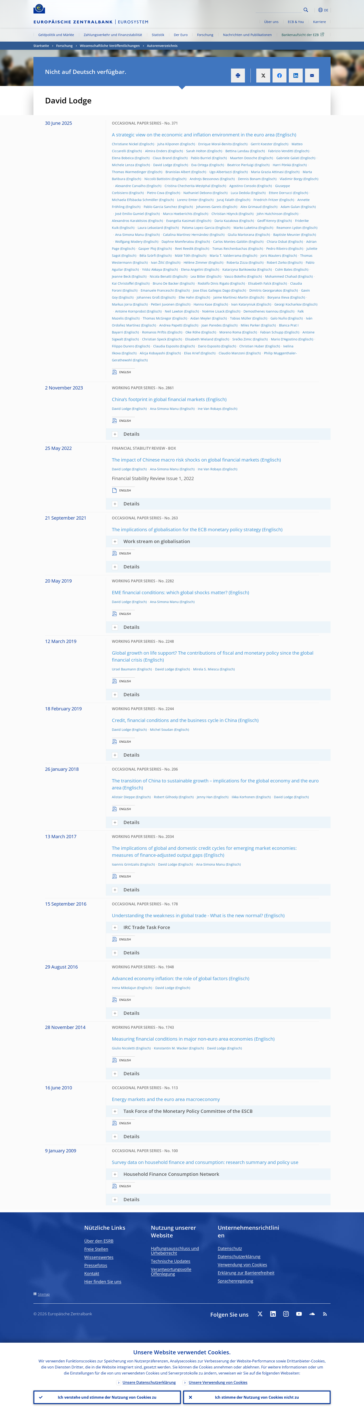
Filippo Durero (123, 346)
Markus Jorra (122, 304)
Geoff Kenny (266, 220)
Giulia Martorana (241, 234)
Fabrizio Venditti (280, 151)
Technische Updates (170, 1261)
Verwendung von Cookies (242, 1264)
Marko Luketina (245, 227)
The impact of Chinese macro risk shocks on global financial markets (185, 460)
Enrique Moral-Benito (215, 144)
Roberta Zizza (237, 262)
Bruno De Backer (166, 283)
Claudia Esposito (166, 346)
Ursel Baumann (124, 669)
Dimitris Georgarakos (265, 290)
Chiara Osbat (277, 241)
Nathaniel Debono (197, 193)
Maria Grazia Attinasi (267, 172)
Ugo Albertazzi (220, 172)
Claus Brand (162, 158)
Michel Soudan (161, 729)
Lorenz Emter (187, 200)
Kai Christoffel (123, 283)
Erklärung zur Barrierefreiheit (246, 1273)
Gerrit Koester (262, 144)
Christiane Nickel (125, 144)
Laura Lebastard (150, 227)
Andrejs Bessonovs (204, 179)
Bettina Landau (237, 151)
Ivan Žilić (158, 262)
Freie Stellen (96, 1249)
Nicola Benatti (161, 276)
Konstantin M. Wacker (171, 1048)
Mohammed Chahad (281, 276)
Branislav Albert (178, 172)
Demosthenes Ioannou (261, 311)
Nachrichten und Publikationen (247, 35)
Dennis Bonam (249, 179)
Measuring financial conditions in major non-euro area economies (182, 1039)
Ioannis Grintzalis (125, 864)
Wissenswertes (99, 1257)
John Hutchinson (270, 213)
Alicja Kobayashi (152, 353)
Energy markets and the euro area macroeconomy (166, 1099)
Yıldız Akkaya (152, 269)
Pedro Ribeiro (276, 248)
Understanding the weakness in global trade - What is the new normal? (187, 915)
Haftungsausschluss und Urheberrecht (175, 1251)
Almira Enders (156, 151)
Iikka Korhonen (243, 797)
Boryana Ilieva (278, 297)
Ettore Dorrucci (280, 193)
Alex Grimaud (251, 206)
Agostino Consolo (242, 186)
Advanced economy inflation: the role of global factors (170, 978)
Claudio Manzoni (232, 353)
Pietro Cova (155, 193)
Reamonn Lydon (289, 227)
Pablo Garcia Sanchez (160, 206)
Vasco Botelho (235, 276)
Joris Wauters (270, 255)
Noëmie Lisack (213, 311)
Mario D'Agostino (284, 339)
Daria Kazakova (226, 220)
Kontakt (91, 1273)
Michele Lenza (123, 165)
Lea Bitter (198, 276)
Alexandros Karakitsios (129, 220)
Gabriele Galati (287, 158)
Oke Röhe (192, 332)
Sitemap (44, 1294)
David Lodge (162, 165)
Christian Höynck (224, 213)
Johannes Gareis (208, 206)
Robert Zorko (277, 262)
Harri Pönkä (282, 165)
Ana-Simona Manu (129, 234)
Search (306, 10)
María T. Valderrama (225, 255)
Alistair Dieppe (123, 797)
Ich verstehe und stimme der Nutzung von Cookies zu (107, 1397)
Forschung (205, 35)
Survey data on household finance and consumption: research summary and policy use (205, 1162)
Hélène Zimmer (196, 262)
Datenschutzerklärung (239, 1256)
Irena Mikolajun (124, 988)
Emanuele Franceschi (157, 290)
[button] (314, 10)
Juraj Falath (225, 200)
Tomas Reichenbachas (229, 248)
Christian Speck (154, 339)
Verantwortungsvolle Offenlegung (171, 1271)
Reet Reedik (184, 248)
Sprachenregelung (235, 1281)
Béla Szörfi (148, 255)
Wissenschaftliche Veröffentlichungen (110, 45)
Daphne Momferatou (178, 241)
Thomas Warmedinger (129, 172)
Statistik (158, 35)
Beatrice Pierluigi (240, 165)
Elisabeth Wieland (199, 339)
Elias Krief (192, 353)
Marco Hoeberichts (177, 213)
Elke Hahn (186, 297)
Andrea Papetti (170, 325)
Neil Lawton (174, 311)
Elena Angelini (192, 269)
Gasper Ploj (147, 248)
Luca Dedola (240, 193)
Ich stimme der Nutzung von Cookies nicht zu (257, 1397)
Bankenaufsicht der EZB (304, 34)
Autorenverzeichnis (162, 45)
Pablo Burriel (201, 158)
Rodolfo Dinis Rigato (213, 283)
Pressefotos (95, 1265)
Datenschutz (230, 1248)
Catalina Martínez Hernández (186, 234)
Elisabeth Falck (259, 283)
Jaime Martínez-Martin (230, 297)
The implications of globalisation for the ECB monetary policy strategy (186, 529)
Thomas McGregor (157, 318)
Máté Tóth (183, 255)
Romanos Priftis (154, 332)
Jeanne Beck (121, 276)
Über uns (271, 22)
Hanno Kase (203, 304)
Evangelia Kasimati (180, 220)
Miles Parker (250, 325)
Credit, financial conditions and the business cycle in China (174, 720)
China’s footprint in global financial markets (158, 399)
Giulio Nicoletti (123, 1048)
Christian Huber (251, 346)
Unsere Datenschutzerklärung (149, 1382)
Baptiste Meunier (286, 234)
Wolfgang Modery (129, 241)
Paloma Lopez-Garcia (198, 227)
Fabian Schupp (271, 332)
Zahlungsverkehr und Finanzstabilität (113, 35)
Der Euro (181, 35)
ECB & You (296, 22)
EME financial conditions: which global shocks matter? (170, 592)
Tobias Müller (240, 318)
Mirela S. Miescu (206, 669)
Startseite (41, 45)
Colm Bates (283, 269)
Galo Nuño (278, 318)
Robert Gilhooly (166, 797)
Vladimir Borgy (291, 179)
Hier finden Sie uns (102, 1281)
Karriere (319, 22)
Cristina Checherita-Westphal (187, 186)
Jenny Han (205, 797)
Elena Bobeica (123, 158)
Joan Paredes (212, 325)
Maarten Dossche (243, 158)
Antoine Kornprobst (130, 311)
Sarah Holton (196, 151)
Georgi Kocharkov (288, 304)
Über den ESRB (99, 1241)
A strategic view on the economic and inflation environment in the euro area (193, 135)
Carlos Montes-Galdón (230, 241)
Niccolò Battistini (157, 179)
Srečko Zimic (242, 339)
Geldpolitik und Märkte (56, 35)
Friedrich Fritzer (266, 200)
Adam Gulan (290, 206)
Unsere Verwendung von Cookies (218, 1382)
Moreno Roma (230, 332)
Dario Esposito (209, 346)
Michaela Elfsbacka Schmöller (135, 200)
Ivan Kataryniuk (243, 304)
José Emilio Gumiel (129, 213)
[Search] (279, 9)
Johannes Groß (148, 297)
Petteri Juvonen (163, 304)
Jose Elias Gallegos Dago (211, 290)
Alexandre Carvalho (130, 186)
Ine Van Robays (209, 408)
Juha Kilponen (168, 144)
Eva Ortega (199, 165)
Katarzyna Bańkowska (239, 269)
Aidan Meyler (200, 318)
